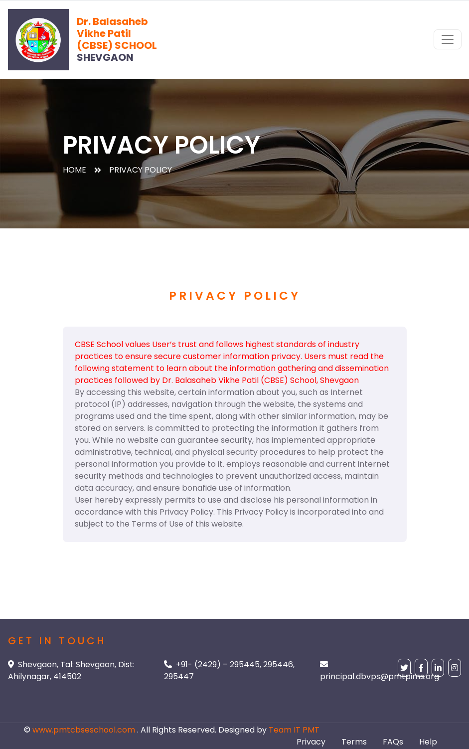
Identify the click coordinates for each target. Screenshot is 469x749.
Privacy (311, 742)
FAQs (393, 742)
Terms (354, 742)
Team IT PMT (294, 730)
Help (428, 742)
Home (74, 170)
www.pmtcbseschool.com (84, 730)
